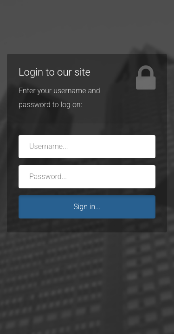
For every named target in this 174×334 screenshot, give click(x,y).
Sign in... (87, 206)
